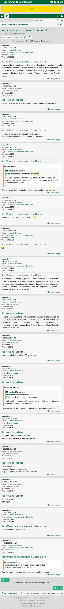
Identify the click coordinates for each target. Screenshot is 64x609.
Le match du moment (15, 50)
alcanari (10, 562)
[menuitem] (61, 24)
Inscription (19, 20)
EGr (8, 167)
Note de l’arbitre (12, 91)
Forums (7, 16)
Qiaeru (42, 603)
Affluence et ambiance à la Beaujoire (20, 52)
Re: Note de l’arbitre (12, 99)
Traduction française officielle (28, 603)
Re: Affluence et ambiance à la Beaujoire (23, 61)
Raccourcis (2, 16)
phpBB (25, 598)
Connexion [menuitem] (58, 16)
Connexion (7, 20)
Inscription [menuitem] (62, 16)
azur (9, 388)
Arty (27, 601)
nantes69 (7, 46)
